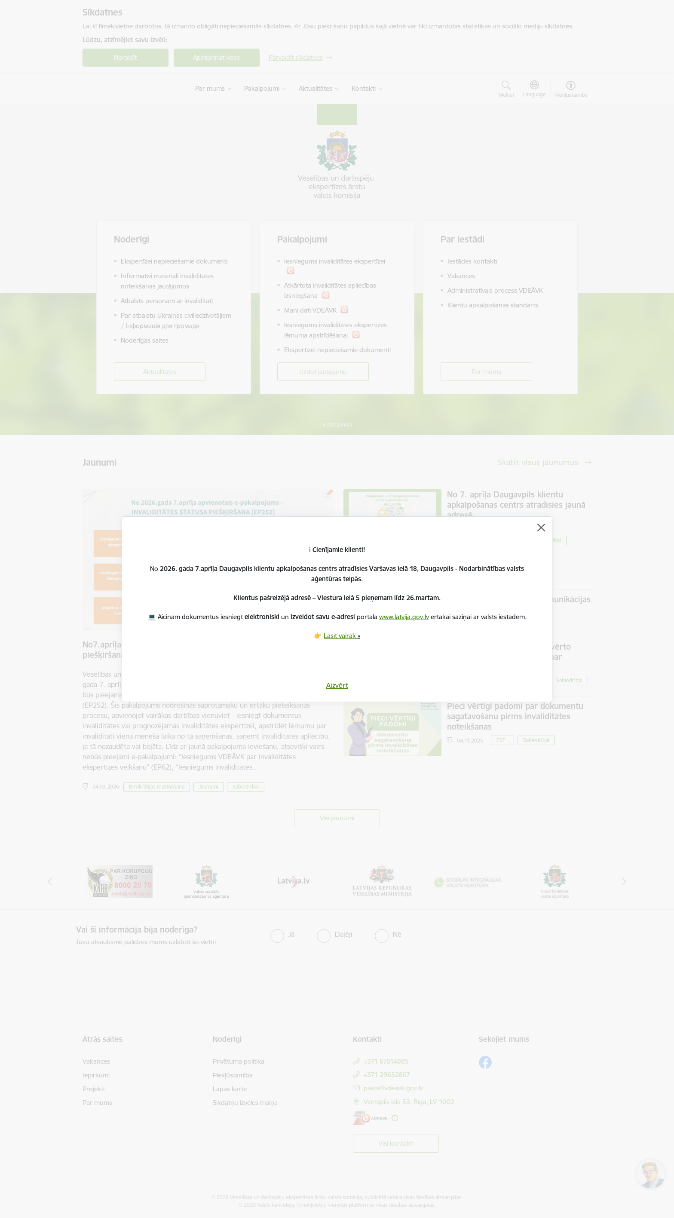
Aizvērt (337, 685)
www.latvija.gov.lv (404, 617)
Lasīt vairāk (341, 636)
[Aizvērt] (541, 527)
